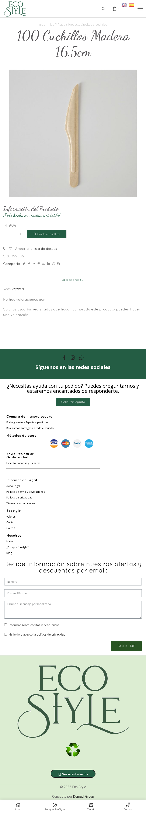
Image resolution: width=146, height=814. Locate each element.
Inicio (41, 24)
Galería (10, 529)
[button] (73, 403)
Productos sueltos (80, 24)
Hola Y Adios (57, 24)
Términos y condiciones (20, 504)
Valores (10, 517)
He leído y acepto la (37, 635)
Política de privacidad (19, 498)
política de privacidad (51, 635)
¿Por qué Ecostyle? (17, 548)
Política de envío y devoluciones (25, 492)
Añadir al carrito (50, 234)
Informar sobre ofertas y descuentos (34, 626)
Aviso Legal (13, 487)
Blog (9, 554)
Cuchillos (101, 24)
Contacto (11, 523)
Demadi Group (83, 797)
